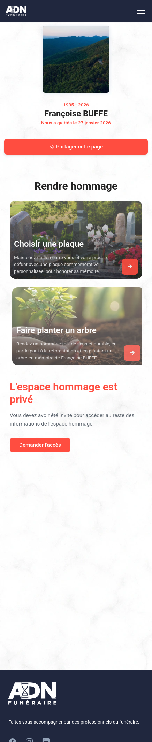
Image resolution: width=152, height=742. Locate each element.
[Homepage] (76, 59)
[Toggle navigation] (141, 11)
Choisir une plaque (49, 244)
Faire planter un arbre (59, 330)
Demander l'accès (40, 445)
